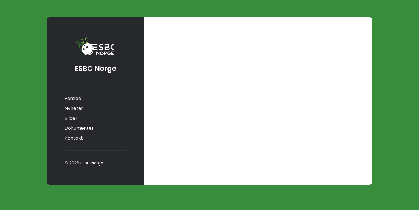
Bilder (71, 118)
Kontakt (74, 138)
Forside (73, 98)
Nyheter (74, 108)
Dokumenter (79, 128)
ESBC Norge (95, 68)
